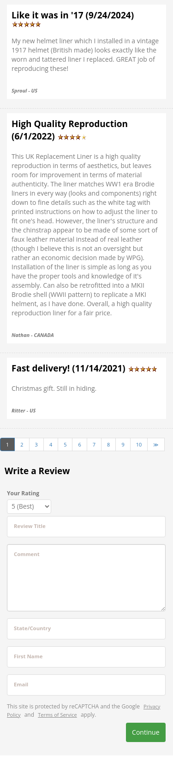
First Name (28, 656)
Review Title (30, 525)
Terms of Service (57, 714)
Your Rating (23, 493)
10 (139, 444)
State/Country (32, 628)
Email (21, 684)
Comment (27, 554)
